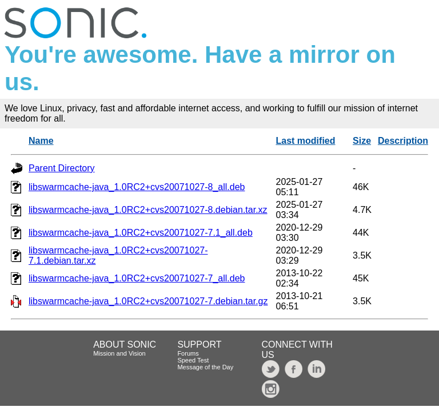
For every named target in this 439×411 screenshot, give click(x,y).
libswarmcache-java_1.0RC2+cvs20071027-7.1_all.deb (141, 232)
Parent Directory (62, 168)
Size (362, 141)
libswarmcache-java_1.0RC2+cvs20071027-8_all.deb (137, 187)
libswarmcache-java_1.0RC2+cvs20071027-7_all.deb (137, 278)
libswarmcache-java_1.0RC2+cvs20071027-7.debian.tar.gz (148, 301)
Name (41, 141)
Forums (187, 353)
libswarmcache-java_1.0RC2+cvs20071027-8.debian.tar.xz (148, 210)
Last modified (305, 141)
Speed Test (193, 360)
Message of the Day (205, 367)
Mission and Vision (119, 353)
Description (403, 141)
